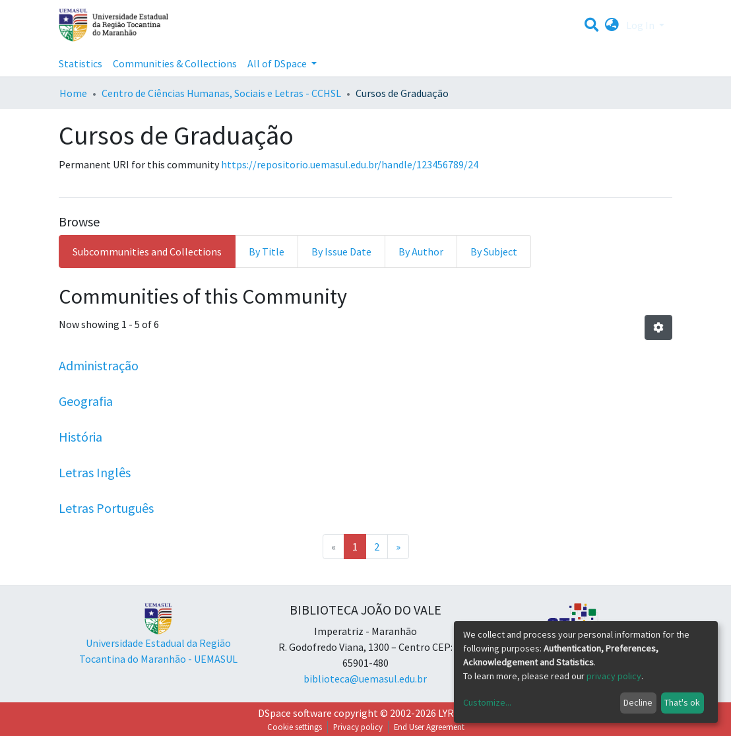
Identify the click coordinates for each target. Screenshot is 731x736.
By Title (266, 251)
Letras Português (106, 508)
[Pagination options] (658, 327)
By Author (420, 251)
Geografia (86, 401)
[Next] (398, 546)
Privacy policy (358, 726)
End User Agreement (429, 726)
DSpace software (295, 712)
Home (73, 93)
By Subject (493, 251)
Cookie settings (294, 726)
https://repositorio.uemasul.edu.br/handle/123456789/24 (349, 164)
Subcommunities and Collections (147, 251)
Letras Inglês (95, 472)
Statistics (80, 63)
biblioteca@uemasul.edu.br (365, 678)
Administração (99, 365)
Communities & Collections (175, 63)
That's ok (682, 702)
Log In (641, 25)
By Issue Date (341, 251)
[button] (611, 25)
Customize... (487, 702)
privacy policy (614, 676)
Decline (637, 702)
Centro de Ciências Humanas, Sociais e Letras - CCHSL (221, 93)
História (80, 436)
